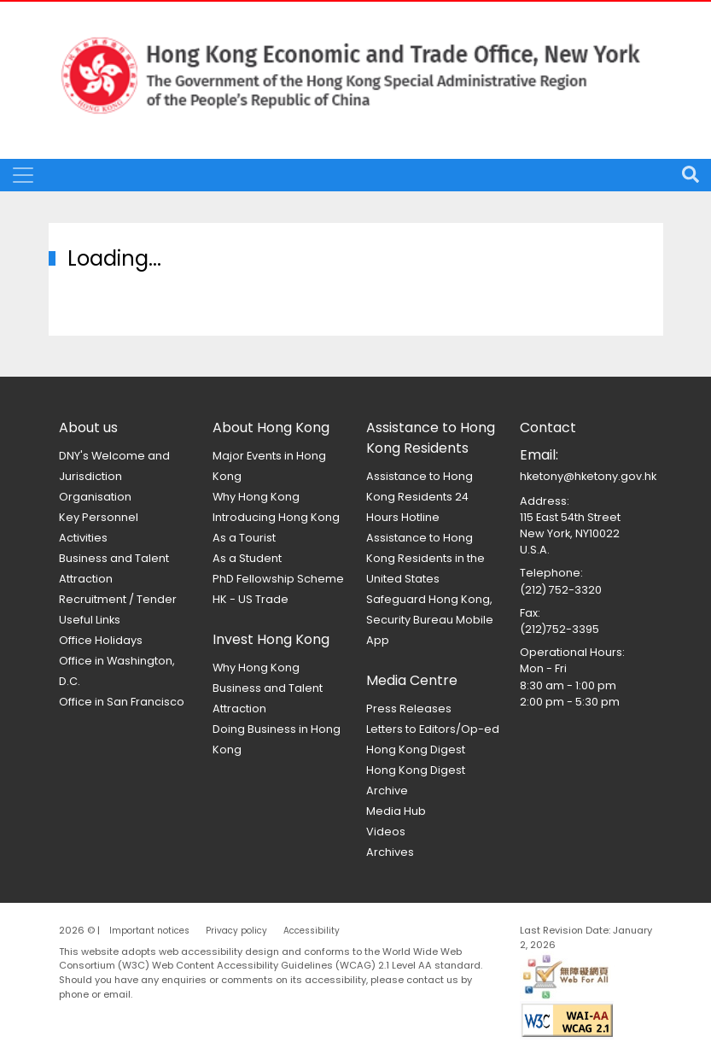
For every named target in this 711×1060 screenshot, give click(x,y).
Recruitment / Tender (118, 599)
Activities (83, 537)
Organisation (95, 496)
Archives (390, 852)
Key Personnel (98, 517)
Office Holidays (101, 640)
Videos (385, 831)
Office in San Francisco (121, 701)
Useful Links (89, 619)
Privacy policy (236, 930)
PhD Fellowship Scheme (278, 578)
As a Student (247, 558)
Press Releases (409, 708)
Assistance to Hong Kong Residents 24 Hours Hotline (419, 496)
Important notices (149, 930)
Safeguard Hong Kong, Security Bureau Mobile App (429, 619)
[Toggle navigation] (23, 175)
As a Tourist (244, 537)
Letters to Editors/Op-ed (432, 729)
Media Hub (396, 811)
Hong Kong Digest (415, 749)
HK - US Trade (250, 599)
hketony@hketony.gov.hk (588, 476)
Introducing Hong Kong (276, 517)
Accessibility (311, 930)
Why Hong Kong (256, 496)
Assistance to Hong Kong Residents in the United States (425, 558)
